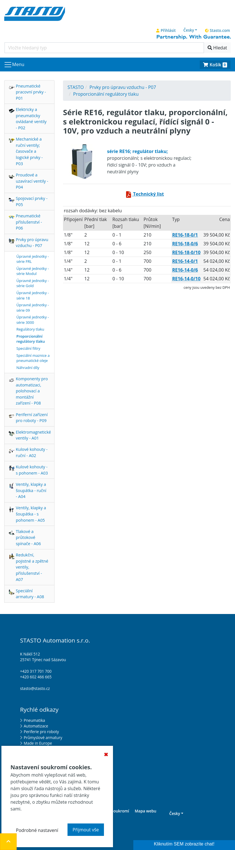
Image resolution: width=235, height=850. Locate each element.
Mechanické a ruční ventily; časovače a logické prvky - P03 (29, 151)
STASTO (76, 87)
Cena (224, 219)
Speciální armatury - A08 (30, 594)
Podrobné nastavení (37, 830)
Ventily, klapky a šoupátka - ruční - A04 (31, 490)
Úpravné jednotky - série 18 (32, 295)
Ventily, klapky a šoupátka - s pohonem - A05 (31, 514)
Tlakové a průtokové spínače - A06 (28, 537)
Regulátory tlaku (30, 329)
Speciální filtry (28, 348)
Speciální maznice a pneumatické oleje (33, 358)
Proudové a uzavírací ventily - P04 (32, 181)
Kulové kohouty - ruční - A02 (31, 452)
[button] (190, 30)
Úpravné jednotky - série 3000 (32, 319)
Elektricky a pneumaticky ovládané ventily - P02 (31, 118)
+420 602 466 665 (36, 676)
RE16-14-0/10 (186, 279)
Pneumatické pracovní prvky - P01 (31, 92)
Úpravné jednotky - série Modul (32, 271)
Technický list (144, 194)
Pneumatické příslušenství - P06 (29, 222)
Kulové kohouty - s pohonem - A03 (32, 470)
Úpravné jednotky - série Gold (32, 283)
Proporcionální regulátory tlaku (30, 339)
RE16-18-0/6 (185, 244)
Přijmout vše (86, 830)
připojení (73, 219)
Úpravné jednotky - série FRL (32, 259)
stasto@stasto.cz (35, 688)
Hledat (217, 48)
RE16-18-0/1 (185, 235)
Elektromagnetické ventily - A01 (33, 435)
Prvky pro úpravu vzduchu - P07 (32, 242)
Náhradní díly (27, 367)
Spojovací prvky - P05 (31, 201)
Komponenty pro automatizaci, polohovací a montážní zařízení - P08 (32, 391)
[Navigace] (14, 64)
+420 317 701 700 (36, 671)
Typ (176, 219)
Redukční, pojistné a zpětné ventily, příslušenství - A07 (32, 567)
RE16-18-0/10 (186, 252)
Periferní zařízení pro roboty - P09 (32, 417)
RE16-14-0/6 (185, 270)
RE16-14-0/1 (185, 261)
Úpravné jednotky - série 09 (32, 307)
